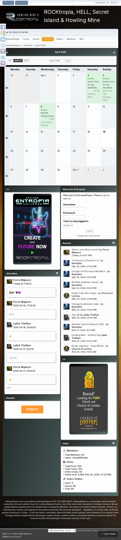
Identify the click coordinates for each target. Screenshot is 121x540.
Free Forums (16, 537)
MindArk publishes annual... (86, 282)
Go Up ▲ (114, 530)
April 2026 (60, 52)
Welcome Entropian (74, 189)
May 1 (76, 169)
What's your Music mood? (85, 249)
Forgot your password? (89, 236)
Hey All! (75, 314)
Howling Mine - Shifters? (84, 335)
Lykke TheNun (22, 323)
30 (12, 75)
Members (72, 450)
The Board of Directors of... (86, 260)
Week (26, 60)
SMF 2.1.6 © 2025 (9, 534)
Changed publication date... (86, 304)
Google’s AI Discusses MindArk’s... (89, 271)
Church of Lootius (82, 349)
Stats (66, 443)
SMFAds (5, 537)
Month (18, 60)
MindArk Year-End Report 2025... (88, 324)
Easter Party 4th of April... (85, 293)
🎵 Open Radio (108, 533)
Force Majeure (22, 280)
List (10, 60)
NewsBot (77, 263)
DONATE (32, 409)
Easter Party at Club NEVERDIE (93, 84)
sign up (67, 198)
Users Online (74, 478)
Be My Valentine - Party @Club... (88, 346)
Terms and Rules (101, 530)
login (104, 195)
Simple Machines (25, 534)
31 (27, 75)
